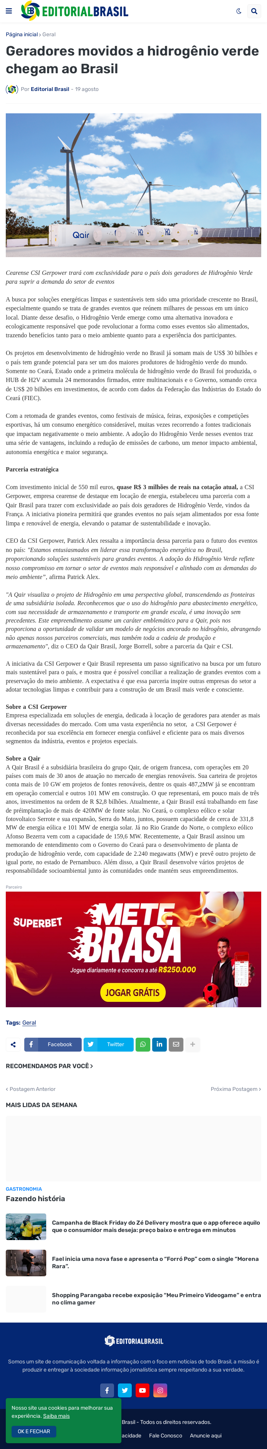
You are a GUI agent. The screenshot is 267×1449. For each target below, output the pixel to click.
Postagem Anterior (32, 1089)
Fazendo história (35, 1198)
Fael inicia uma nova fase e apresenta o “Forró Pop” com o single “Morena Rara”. (155, 1262)
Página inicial (22, 34)
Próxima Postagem (234, 1089)
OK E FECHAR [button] (34, 1431)
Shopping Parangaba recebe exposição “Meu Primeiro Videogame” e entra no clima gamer (156, 1299)
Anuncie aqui (206, 1435)
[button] (9, 11)
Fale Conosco (165, 1435)
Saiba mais (56, 1416)
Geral (48, 34)
